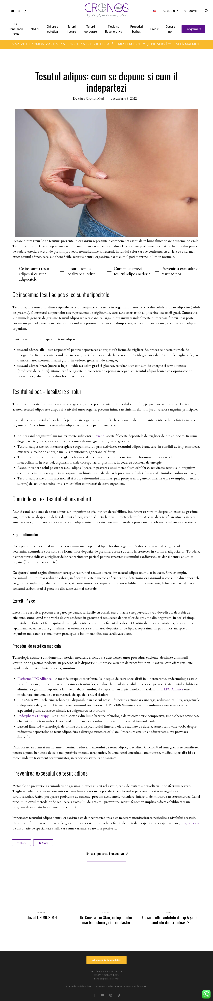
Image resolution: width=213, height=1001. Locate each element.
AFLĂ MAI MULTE (194, 44)
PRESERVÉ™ (165, 44)
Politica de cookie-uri (125, 986)
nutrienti (98, 436)
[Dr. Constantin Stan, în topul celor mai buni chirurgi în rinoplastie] (106, 897)
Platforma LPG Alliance (34, 679)
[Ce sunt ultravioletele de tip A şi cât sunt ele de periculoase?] (170, 897)
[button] (35, 274)
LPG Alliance (173, 689)
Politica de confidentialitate (79, 986)
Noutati (41, 912)
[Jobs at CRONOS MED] (41, 895)
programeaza (190, 823)
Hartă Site (143, 986)
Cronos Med (95, 98)
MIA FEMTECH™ (136, 44)
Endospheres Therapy (33, 716)
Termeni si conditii (103, 986)
